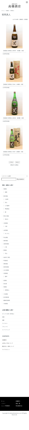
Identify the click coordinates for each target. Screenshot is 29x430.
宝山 (6, 253)
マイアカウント (6, 349)
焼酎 (3, 320)
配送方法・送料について (8, 346)
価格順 (21, 19)
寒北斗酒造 (6, 216)
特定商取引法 (19, 406)
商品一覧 (18, 403)
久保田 (6, 199)
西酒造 (5, 250)
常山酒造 (5, 237)
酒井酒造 (5, 240)
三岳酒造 (5, 294)
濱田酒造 (5, 263)
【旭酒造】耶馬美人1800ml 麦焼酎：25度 (13, 118)
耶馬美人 (12, 10)
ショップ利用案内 (5, 406)
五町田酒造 (6, 243)
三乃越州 (7, 205)
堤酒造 (5, 280)
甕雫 (6, 276)
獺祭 (6, 192)
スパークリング (6, 329)
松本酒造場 (6, 297)
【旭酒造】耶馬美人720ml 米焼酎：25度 (13, 84)
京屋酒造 (5, 273)
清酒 (3, 317)
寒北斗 (6, 219)
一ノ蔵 (5, 247)
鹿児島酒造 (6, 267)
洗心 (6, 202)
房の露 (5, 283)
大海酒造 (5, 303)
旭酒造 (7, 10)
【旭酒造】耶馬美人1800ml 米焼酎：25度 (13, 50)
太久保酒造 (6, 270)
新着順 (26, 19)
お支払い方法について (7, 343)
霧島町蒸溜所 (6, 300)
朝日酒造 (5, 196)
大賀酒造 (5, 223)
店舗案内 (4, 340)
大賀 (6, 226)
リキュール (5, 326)
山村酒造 (5, 230)
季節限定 (7, 208)
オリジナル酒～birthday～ (8, 313)
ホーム (3, 10)
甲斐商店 (5, 260)
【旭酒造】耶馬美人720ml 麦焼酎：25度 (13, 151)
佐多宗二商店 (6, 257)
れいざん (7, 233)
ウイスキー (5, 323)
